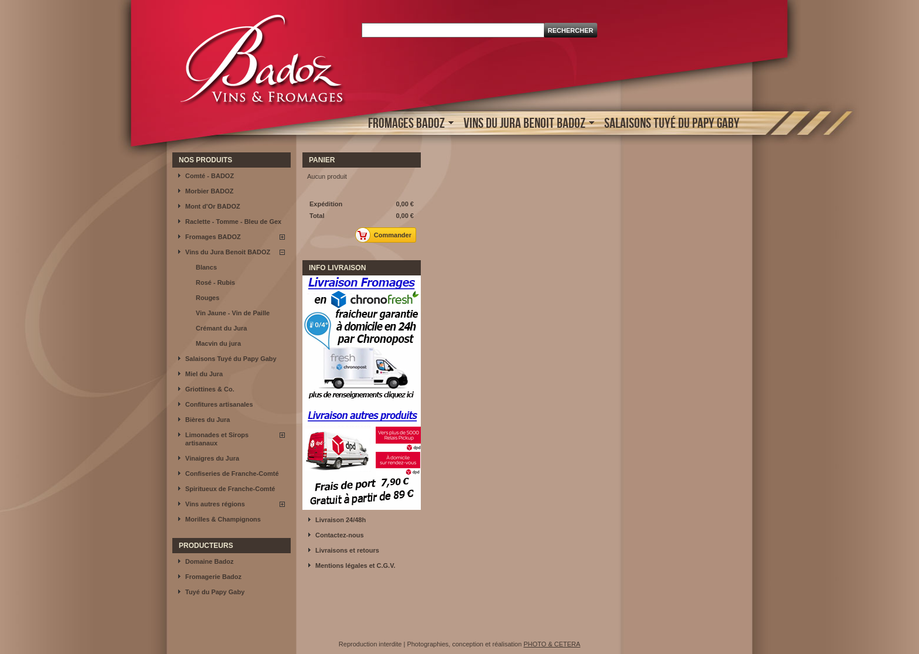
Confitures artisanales (219, 404)
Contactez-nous (339, 535)
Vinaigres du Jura (212, 458)
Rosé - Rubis (215, 282)
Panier (322, 160)
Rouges (207, 297)
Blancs (206, 267)
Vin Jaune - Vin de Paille (233, 312)
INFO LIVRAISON (337, 268)
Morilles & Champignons (223, 519)
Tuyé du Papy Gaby (214, 591)
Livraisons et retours (347, 550)
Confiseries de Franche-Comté (232, 473)
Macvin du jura (218, 343)
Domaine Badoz (209, 561)
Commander (386, 235)
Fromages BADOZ (408, 124)
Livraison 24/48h (340, 519)
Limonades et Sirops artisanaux (217, 439)
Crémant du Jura (221, 328)
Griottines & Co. (209, 389)
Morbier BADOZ (209, 191)
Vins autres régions (215, 503)
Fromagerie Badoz (213, 576)
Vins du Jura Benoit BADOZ (526, 124)
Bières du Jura (207, 419)
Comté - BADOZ (209, 175)
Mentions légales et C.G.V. (355, 565)
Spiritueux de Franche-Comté (230, 488)
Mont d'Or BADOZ (212, 206)
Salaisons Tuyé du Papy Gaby (672, 123)
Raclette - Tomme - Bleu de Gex (233, 221)
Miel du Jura (204, 373)
